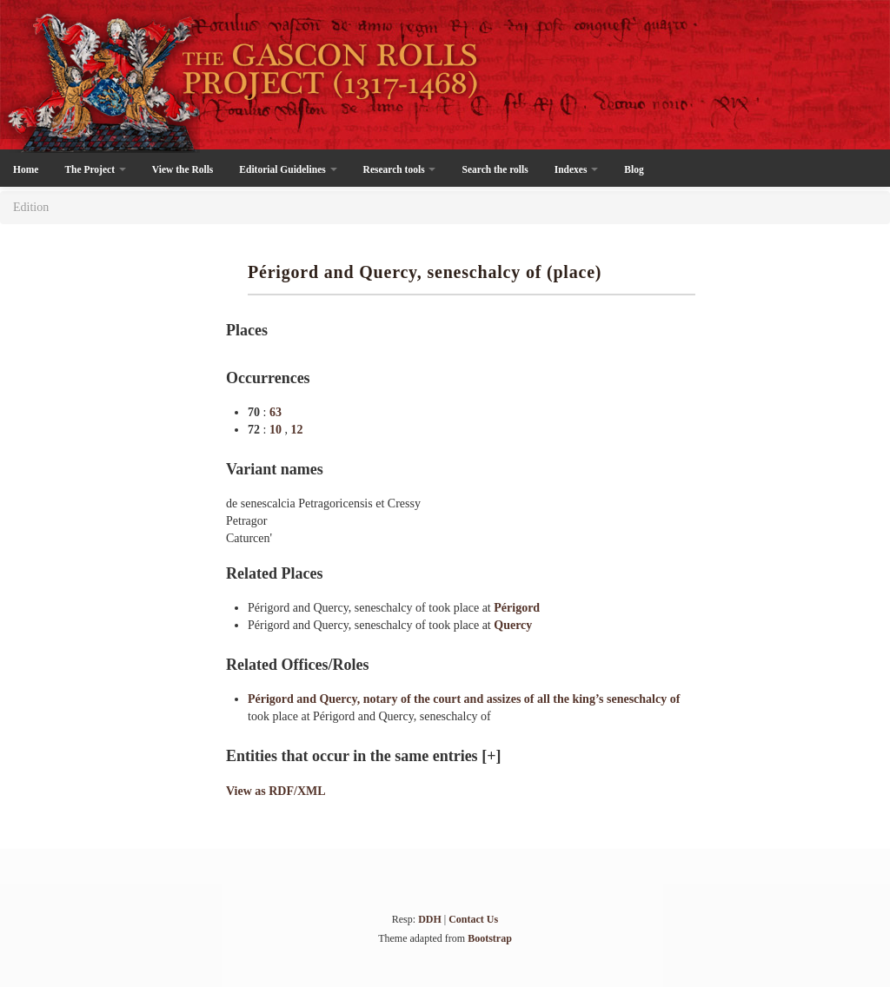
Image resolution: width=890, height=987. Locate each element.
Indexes (577, 169)
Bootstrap (490, 938)
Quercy (513, 625)
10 (277, 429)
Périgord (517, 607)
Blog (633, 169)
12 (296, 429)
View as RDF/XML (276, 791)
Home (25, 169)
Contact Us (473, 919)
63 (275, 412)
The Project (94, 169)
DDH (430, 919)
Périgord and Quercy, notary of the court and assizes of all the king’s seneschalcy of (464, 698)
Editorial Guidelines (287, 169)
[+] (491, 756)
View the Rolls (182, 169)
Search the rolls (495, 169)
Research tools (399, 169)
